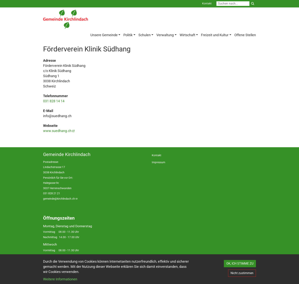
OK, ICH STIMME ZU (239, 263)
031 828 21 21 (51, 193)
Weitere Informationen (60, 279)
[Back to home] (65, 19)
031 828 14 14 (53, 101)
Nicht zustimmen (242, 273)
